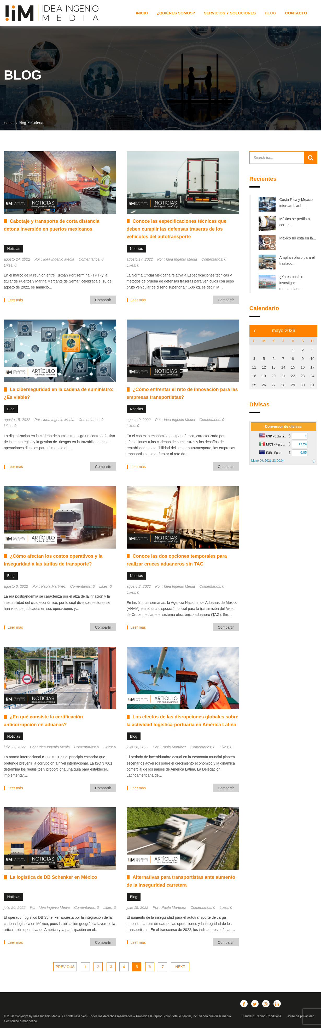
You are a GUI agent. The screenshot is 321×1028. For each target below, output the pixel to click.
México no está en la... (297, 238)
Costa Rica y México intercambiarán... (296, 202)
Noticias (13, 249)
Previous (65, 967)
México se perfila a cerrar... (294, 222)
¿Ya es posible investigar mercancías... (291, 283)
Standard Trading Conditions (261, 1016)
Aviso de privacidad (300, 1016)
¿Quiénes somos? (176, 13)
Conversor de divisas (283, 426)
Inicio (142, 13)
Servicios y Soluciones (230, 13)
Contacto (296, 13)
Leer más (15, 300)
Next (180, 967)
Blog (270, 13)
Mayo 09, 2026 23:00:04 (267, 460)
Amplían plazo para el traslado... (297, 260)
